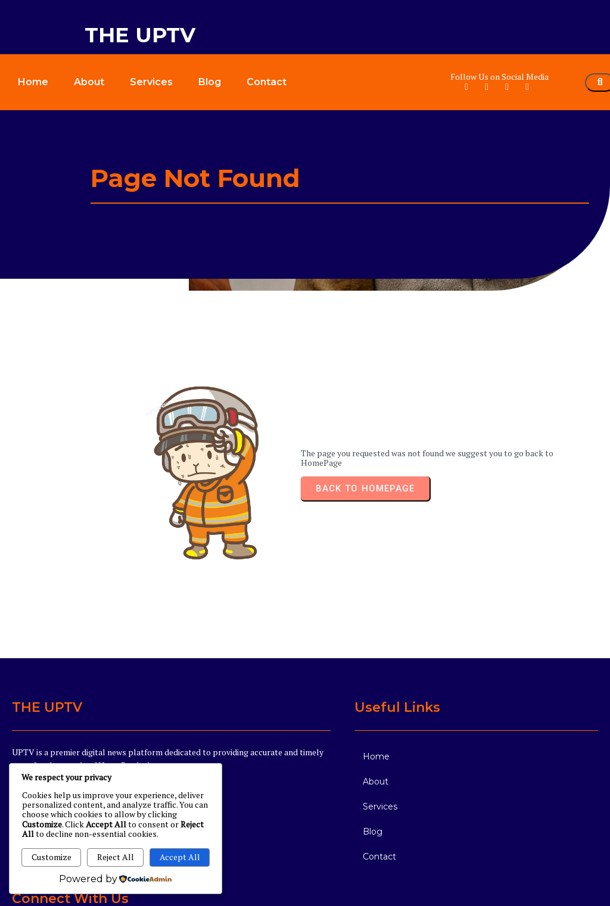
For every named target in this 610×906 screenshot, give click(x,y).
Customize (51, 857)
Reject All (115, 857)
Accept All (180, 857)
